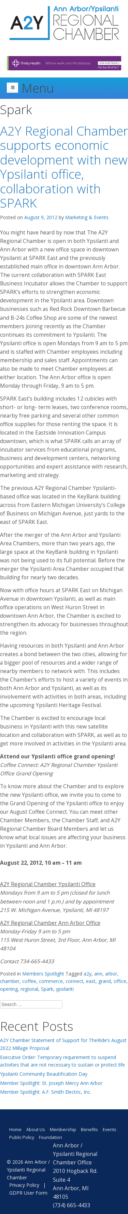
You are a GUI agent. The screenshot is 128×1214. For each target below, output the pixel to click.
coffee (29, 981)
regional (29, 989)
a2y (87, 973)
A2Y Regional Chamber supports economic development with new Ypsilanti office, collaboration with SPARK (64, 166)
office (120, 981)
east (91, 981)
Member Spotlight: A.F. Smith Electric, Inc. (45, 1092)
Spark (47, 989)
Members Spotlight (43, 973)
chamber (9, 981)
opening (9, 989)
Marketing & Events (87, 217)
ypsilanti (65, 989)
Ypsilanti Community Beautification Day (43, 1074)
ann (98, 973)
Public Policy (21, 1137)
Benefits (89, 1129)
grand (104, 981)
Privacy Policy (24, 1185)
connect (74, 981)
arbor (111, 973)
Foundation (50, 1137)
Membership (63, 1129)
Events (109, 1129)
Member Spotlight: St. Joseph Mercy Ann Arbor (51, 1083)
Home (15, 1129)
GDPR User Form (28, 1193)
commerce (51, 981)
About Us (35, 1129)
